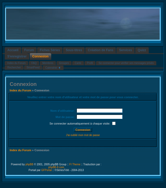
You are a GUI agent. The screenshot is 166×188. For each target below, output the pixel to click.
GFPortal (46, 170)
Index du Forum (20, 90)
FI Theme (75, 164)
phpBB (29, 164)
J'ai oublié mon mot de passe (83, 135)
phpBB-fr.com (56, 167)
